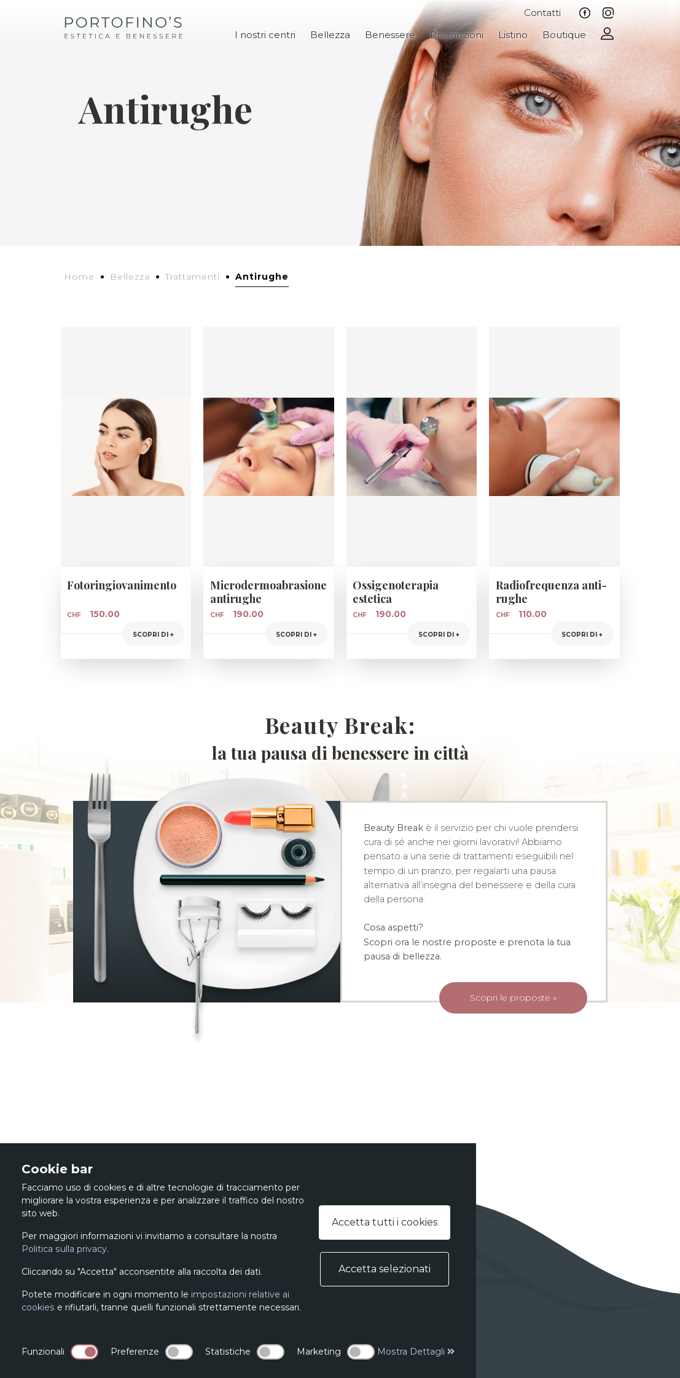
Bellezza (330, 35)
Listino (513, 35)
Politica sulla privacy (63, 1248)
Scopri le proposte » (499, 998)
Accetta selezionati (384, 1269)
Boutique (564, 35)
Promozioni (456, 35)
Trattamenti (192, 276)
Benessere (390, 35)
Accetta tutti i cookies (384, 1222)
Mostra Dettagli (416, 1351)
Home (79, 276)
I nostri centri (265, 35)
